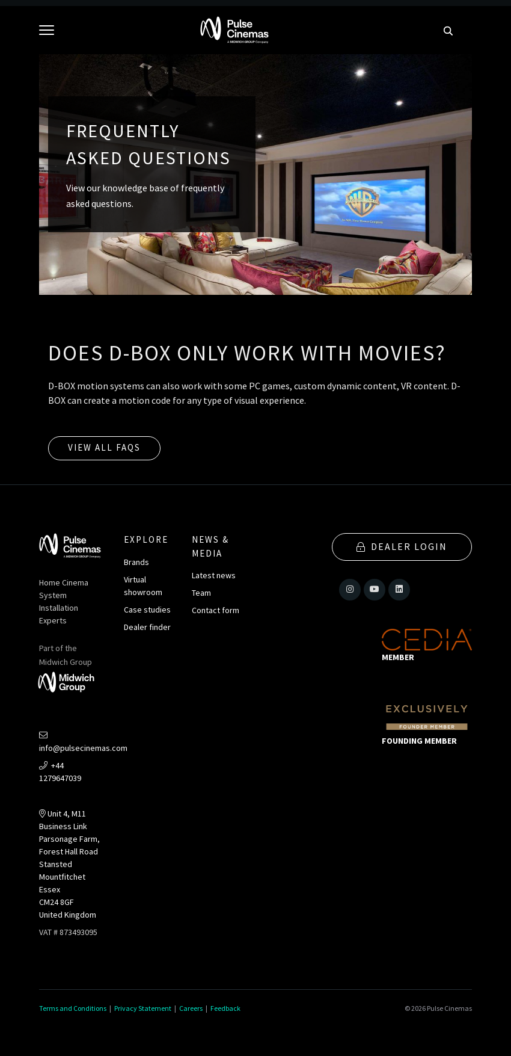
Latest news (214, 575)
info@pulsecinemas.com (83, 742)
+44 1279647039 (60, 771)
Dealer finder (147, 627)
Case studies (147, 609)
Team (201, 592)
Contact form (215, 610)
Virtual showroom (143, 585)
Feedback (225, 1008)
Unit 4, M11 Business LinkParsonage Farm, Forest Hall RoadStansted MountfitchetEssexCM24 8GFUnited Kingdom (69, 864)
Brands (136, 562)
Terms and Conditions (72, 1008)
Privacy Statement (142, 1008)
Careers (191, 1008)
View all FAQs (104, 447)
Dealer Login (401, 546)
